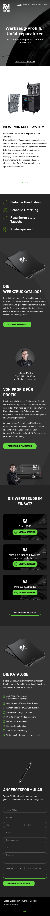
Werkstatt (42, 4)
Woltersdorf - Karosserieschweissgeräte (24, 735)
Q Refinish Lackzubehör (16, 721)
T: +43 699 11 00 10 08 (25, 61)
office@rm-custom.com (25, 379)
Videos (34, 4)
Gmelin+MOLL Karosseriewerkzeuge (22, 703)
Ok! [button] (25, 911)
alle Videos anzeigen (25, 612)
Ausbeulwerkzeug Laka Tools (19, 712)
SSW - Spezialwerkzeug (16, 730)
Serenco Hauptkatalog (16, 726)
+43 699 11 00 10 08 (25, 376)
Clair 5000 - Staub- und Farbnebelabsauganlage (16, 697)
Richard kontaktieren (20, 446)
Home (19, 4)
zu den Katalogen (17, 324)
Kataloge (26, 4)
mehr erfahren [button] (11, 904)
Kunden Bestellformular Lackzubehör (22, 708)
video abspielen (27, 532)
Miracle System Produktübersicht (21, 717)
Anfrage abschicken (19, 883)
